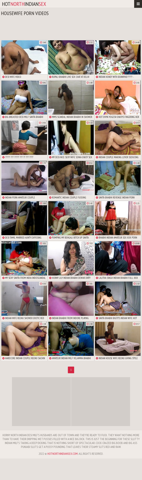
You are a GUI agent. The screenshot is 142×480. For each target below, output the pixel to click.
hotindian (24, 3)
